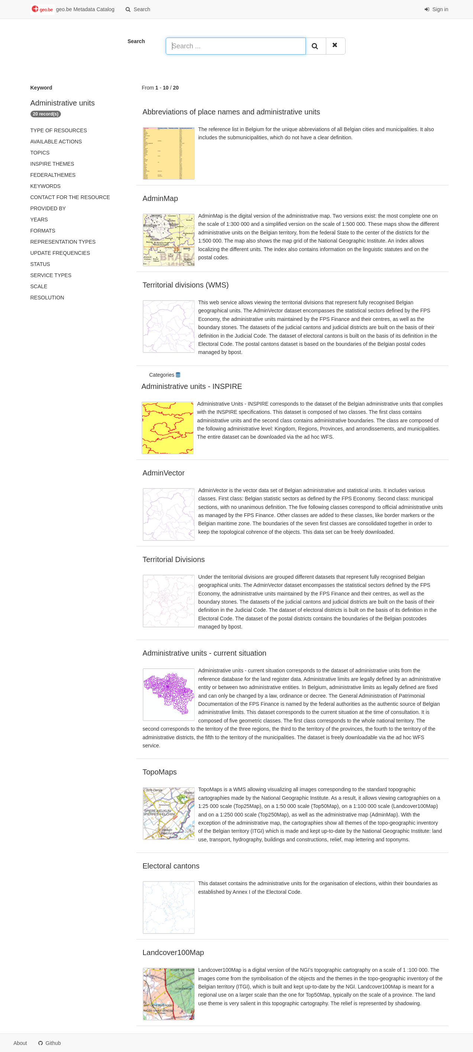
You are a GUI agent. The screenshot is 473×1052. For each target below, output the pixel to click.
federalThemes (53, 175)
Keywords (45, 186)
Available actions (56, 142)
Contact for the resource (70, 197)
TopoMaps (160, 772)
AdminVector (164, 473)
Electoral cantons (171, 866)
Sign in (436, 9)
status (40, 264)
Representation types (63, 242)
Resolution (47, 298)
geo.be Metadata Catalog (72, 9)
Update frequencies (60, 253)
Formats (42, 231)
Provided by (48, 208)
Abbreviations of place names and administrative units (231, 112)
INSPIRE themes (52, 164)
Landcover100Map (173, 952)
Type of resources (58, 130)
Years (39, 220)
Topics (40, 153)
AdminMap (160, 198)
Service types (51, 275)
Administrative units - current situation (204, 653)
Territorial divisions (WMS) (186, 285)
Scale (39, 286)
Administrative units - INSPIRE (192, 386)
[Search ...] (236, 46)
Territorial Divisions (174, 559)
